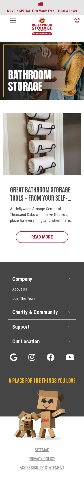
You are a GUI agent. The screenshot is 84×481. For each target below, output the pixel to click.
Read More (50, 237)
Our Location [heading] (26, 341)
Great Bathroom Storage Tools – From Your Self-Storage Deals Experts (40, 197)
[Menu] (12, 24)
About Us (19, 289)
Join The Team (24, 298)
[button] (69, 279)
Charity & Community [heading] (35, 312)
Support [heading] (21, 327)
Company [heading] (22, 279)
